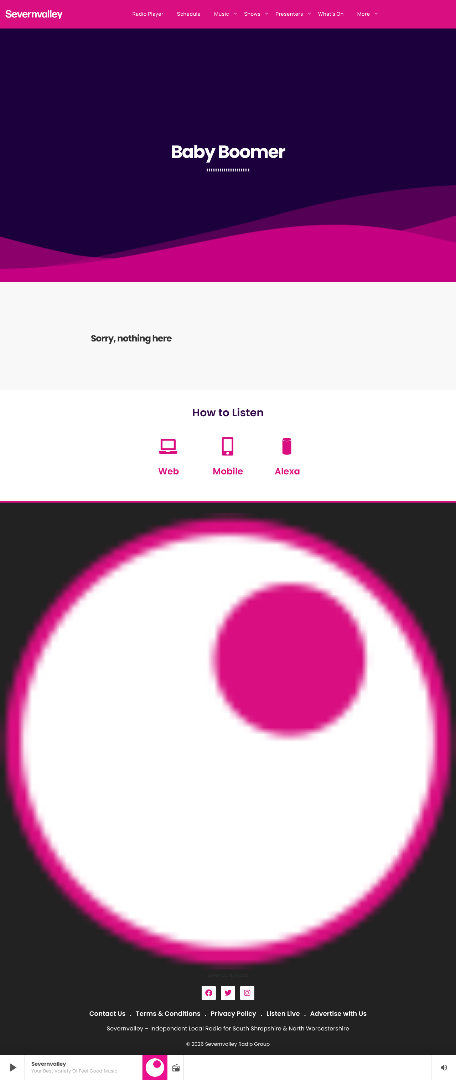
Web (168, 471)
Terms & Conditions (168, 1013)
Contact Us (107, 1013)
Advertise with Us (338, 1013)
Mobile (228, 471)
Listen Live (283, 1013)
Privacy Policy (233, 1013)
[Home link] (34, 14)
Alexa (287, 471)
